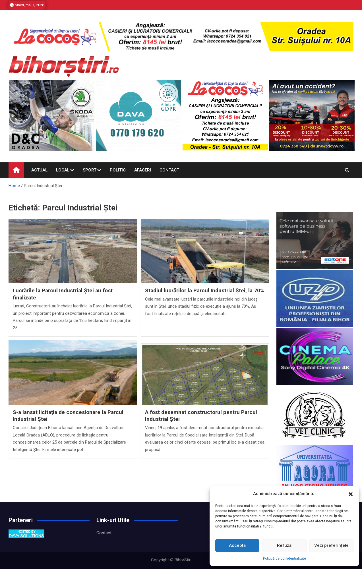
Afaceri (142, 170)
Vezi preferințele (331, 545)
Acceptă (237, 545)
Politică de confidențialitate (284, 558)
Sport (89, 170)
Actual (39, 170)
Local (62, 170)
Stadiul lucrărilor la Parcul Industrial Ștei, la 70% (204, 290)
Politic (118, 170)
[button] (350, 494)
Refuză (284, 545)
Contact (169, 170)
